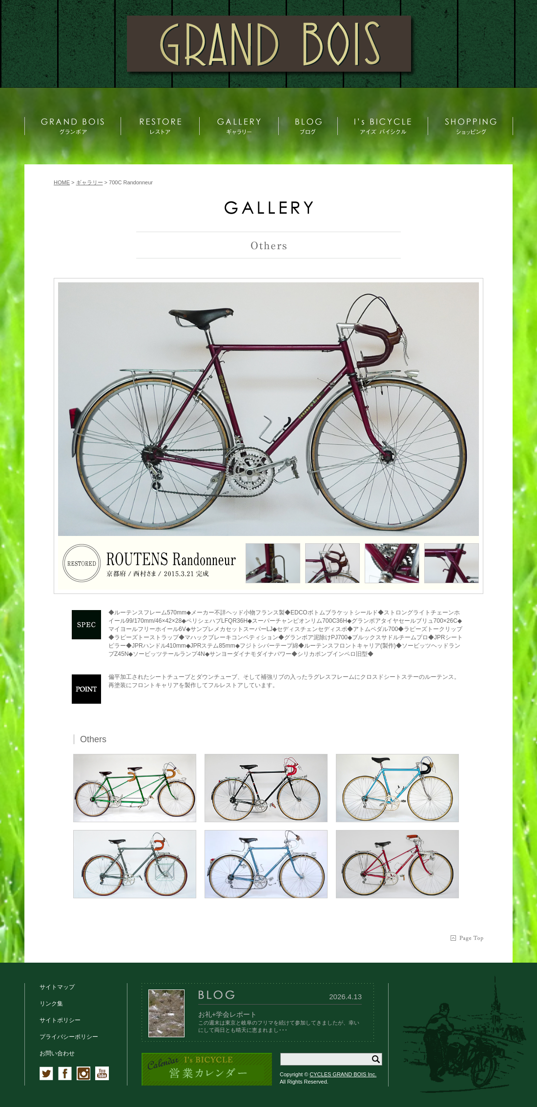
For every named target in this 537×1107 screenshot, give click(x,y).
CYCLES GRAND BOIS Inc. (343, 1074)
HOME (62, 182)
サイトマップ (57, 987)
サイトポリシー (60, 1020)
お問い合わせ (57, 1053)
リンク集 (51, 1003)
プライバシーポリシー (69, 1036)
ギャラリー (89, 182)
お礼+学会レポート (227, 1014)
